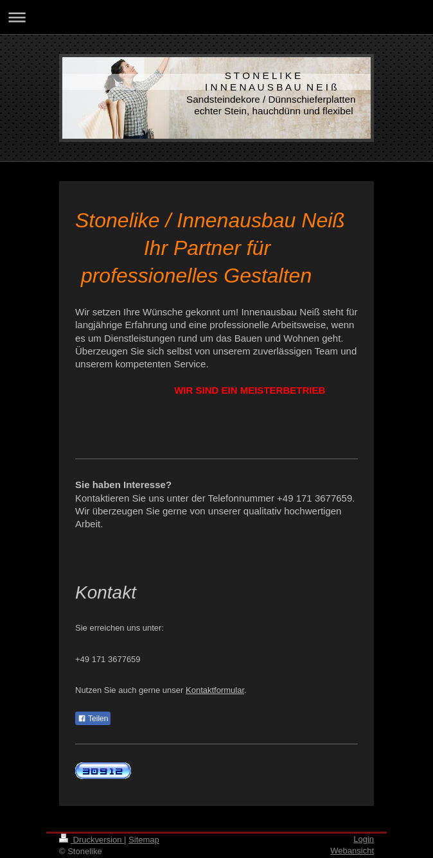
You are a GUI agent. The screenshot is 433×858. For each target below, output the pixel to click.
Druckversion (91, 840)
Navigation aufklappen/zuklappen (216, 17)
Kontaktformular (215, 690)
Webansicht (352, 850)
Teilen (93, 718)
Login (363, 839)
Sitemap (143, 840)
